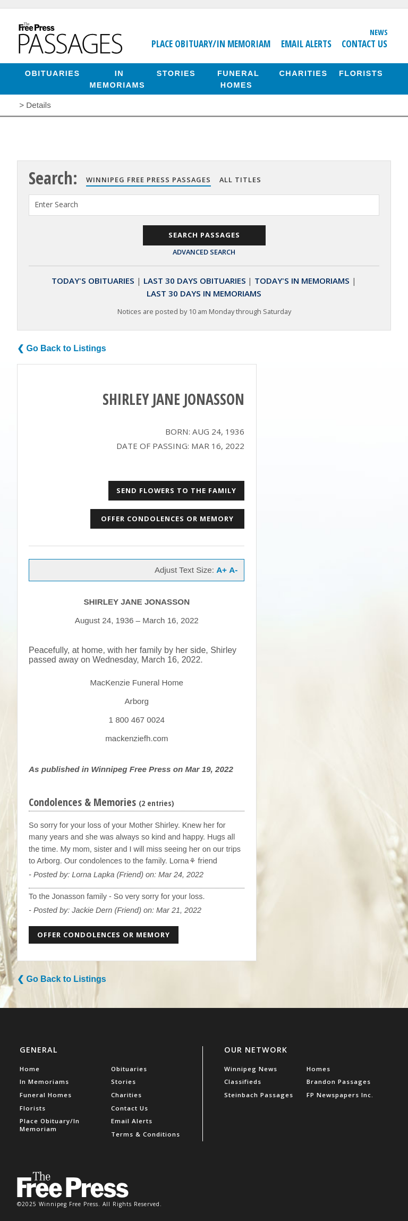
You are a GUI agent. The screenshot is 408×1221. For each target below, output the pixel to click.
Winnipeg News (250, 1069)
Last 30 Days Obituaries (194, 280)
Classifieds (242, 1082)
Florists (361, 73)
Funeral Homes (238, 79)
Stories (176, 73)
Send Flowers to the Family (176, 490)
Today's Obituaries (93, 280)
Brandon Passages (339, 1082)
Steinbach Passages (258, 1095)
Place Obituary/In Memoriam (210, 43)
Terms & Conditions (145, 1134)
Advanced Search (204, 252)
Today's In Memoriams (302, 280)
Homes (318, 1069)
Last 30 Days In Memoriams (204, 293)
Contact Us (364, 43)
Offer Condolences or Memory (167, 518)
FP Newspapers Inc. (340, 1095)
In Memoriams (118, 79)
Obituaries (52, 73)
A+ (221, 569)
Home (30, 1069)
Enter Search (56, 204)
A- (233, 569)
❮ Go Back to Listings (61, 348)
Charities (303, 73)
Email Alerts (306, 43)
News (379, 32)
